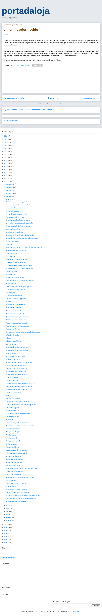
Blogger (77, 611)
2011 (6, 181)
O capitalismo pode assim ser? (16, 371)
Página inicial (53, 98)
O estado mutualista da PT (15, 314)
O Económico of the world (14, 341)
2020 (6, 154)
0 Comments (24, 65)
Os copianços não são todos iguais (18, 220)
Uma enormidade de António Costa (18, 226)
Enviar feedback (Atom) (55, 104)
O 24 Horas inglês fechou (14, 459)
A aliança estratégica (13, 429)
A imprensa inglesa (12, 408)
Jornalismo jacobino (12, 438)
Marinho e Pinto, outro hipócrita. (16, 368)
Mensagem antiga (91, 98)
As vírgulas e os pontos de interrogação (19, 223)
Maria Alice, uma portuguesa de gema (19, 386)
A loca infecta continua (13, 465)
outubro (9, 190)
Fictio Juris (9, 244)
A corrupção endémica (13, 229)
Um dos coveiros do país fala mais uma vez (21, 477)
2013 (6, 175)
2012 (6, 178)
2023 (6, 145)
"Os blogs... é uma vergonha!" (16, 299)
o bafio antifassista (12, 271)
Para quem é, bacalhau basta (16, 365)
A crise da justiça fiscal (13, 392)
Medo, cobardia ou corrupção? (16, 202)
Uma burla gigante (12, 435)
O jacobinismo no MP (13, 441)
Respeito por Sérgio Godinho (16, 262)
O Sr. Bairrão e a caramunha (15, 356)
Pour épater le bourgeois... (15, 471)
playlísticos (9, 302)
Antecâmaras (10, 256)
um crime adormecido (13, 398)
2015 (6, 169)
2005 (6, 536)
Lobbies (8, 338)
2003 (6, 542)
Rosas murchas (11, 274)
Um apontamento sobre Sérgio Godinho (19, 362)
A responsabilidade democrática (16, 347)
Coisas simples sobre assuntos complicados (21, 405)
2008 (6, 530)
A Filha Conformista (12, 241)
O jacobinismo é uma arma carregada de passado (23, 332)
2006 (6, 533)
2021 (6, 151)
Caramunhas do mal (13, 329)
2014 (6, 172)
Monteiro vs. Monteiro (13, 447)
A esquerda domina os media (16, 208)
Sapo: (6, 34)
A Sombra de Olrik (12, 380)
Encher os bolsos (11, 444)
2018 (6, 160)
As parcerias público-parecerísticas (18, 414)
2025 (6, 139)
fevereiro (9, 517)
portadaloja (26, 11)
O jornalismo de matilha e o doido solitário (20, 235)
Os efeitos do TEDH (12, 411)
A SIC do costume (12, 253)
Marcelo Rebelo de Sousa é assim (17, 492)
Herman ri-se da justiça (14, 456)
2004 (6, 539)
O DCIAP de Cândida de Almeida (17, 259)
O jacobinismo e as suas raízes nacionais (20, 426)
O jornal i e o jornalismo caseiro (16, 489)
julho (8, 199)
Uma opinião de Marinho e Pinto (17, 350)
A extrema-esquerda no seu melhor (18, 423)
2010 (6, 524)
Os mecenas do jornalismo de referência (19, 311)
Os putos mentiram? (11, 121)
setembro (9, 193)
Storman (57, 611)
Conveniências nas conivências (16, 214)
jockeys (8, 395)
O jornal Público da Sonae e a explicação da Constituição (28, 110)
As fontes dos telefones (14, 296)
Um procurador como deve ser (16, 501)
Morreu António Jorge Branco (16, 483)
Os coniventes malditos (14, 308)
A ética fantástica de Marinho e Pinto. (18, 205)
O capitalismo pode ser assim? (16, 374)
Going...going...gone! (13, 211)
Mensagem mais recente (14, 98)
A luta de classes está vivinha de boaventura (21, 498)
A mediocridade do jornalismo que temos (20, 281)
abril (7, 511)
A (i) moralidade (11, 480)
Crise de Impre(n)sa (12, 377)
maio (8, 508)
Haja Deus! (9, 420)
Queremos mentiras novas (15, 217)
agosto (8, 196)
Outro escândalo (11, 344)
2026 (6, 136)
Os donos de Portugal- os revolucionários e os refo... (24, 495)
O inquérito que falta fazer (14, 462)
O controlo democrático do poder (17, 323)
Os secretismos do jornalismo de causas (19, 268)
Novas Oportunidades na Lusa (16, 250)
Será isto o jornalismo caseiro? (16, 389)
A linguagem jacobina (13, 417)
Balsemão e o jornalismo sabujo (16, 453)
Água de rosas (11, 353)
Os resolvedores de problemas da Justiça (20, 317)
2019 (6, 157)
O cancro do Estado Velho (15, 277)
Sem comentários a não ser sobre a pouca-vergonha (24, 247)
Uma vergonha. (11, 283)
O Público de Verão (12, 335)
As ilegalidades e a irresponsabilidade (19, 265)
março (8, 514)
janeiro (8, 520)
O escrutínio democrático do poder (17, 326)
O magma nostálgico (13, 432)
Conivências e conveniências (16, 305)
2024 (6, 142)
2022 (6, 148)
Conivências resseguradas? (15, 289)
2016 (6, 166)
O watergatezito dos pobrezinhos (17, 450)
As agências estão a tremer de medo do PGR (21, 468)
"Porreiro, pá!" (10, 293)
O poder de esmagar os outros (16, 320)
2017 (6, 163)
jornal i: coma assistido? (14, 474)
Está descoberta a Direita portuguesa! (19, 286)
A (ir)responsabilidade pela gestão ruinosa (20, 383)
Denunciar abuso (9, 558)
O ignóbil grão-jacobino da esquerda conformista (22, 238)
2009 (6, 527)
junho (8, 505)
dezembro (9, 184)
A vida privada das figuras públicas (17, 401)
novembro (9, 187)
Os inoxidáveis (11, 486)
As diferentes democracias (15, 359)
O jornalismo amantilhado (14, 232)
